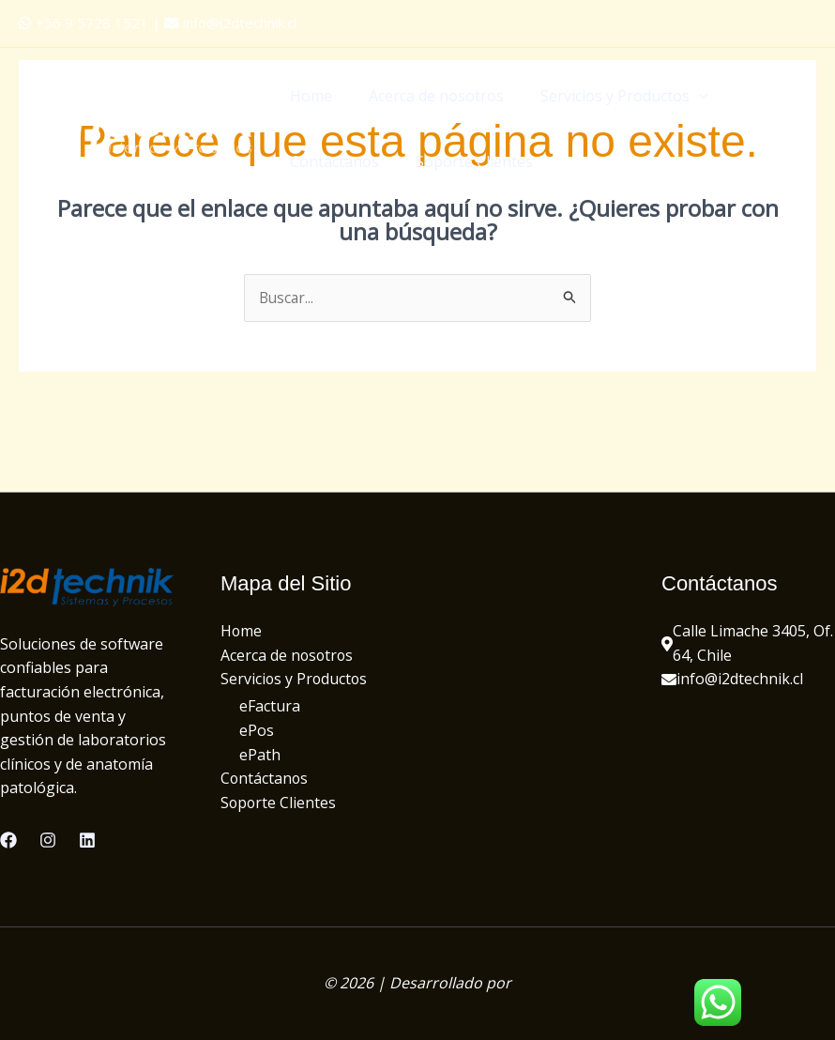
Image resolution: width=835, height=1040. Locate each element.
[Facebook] (8, 840)
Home (308, 95)
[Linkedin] (87, 840)
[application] (683, 95)
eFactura (269, 707)
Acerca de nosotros (426, 95)
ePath (260, 755)
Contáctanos (331, 161)
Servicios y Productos (608, 95)
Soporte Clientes (465, 161)
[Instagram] (47, 840)
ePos (256, 731)
